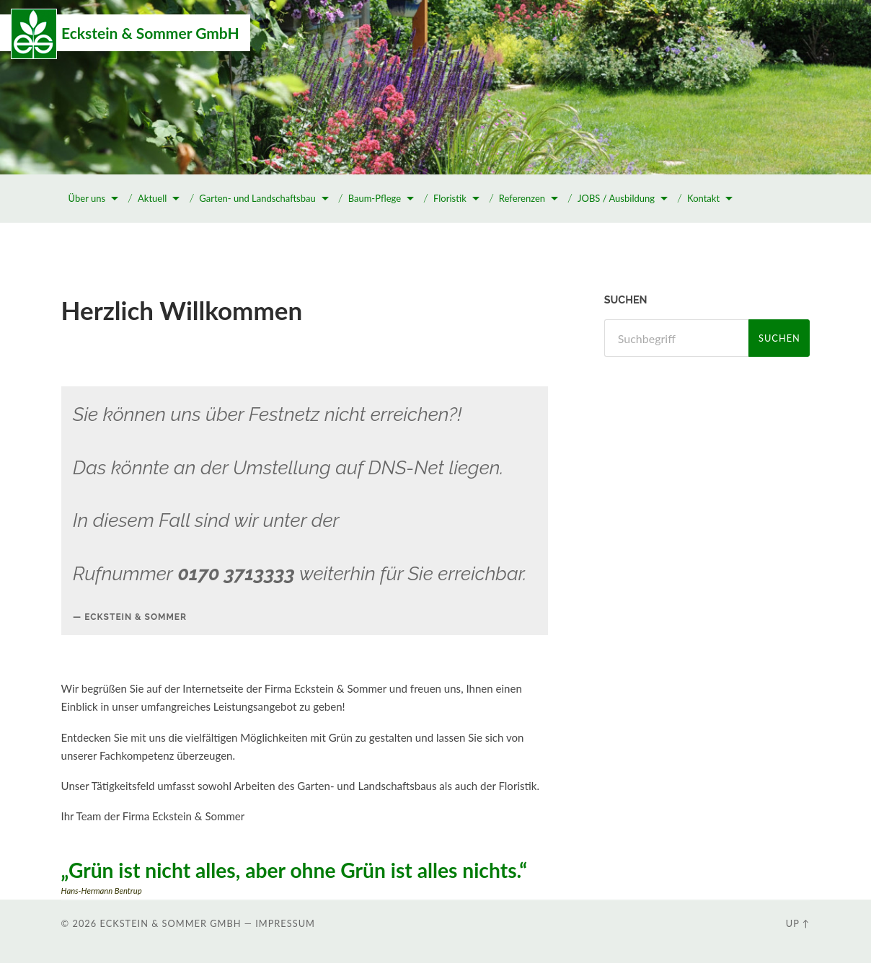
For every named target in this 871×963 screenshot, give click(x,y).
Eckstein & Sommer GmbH (150, 33)
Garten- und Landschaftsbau (257, 198)
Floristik (450, 198)
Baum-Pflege (374, 198)
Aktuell (152, 198)
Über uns (87, 198)
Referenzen (522, 198)
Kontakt (703, 198)
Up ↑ (798, 923)
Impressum (285, 923)
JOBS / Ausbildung (616, 198)
